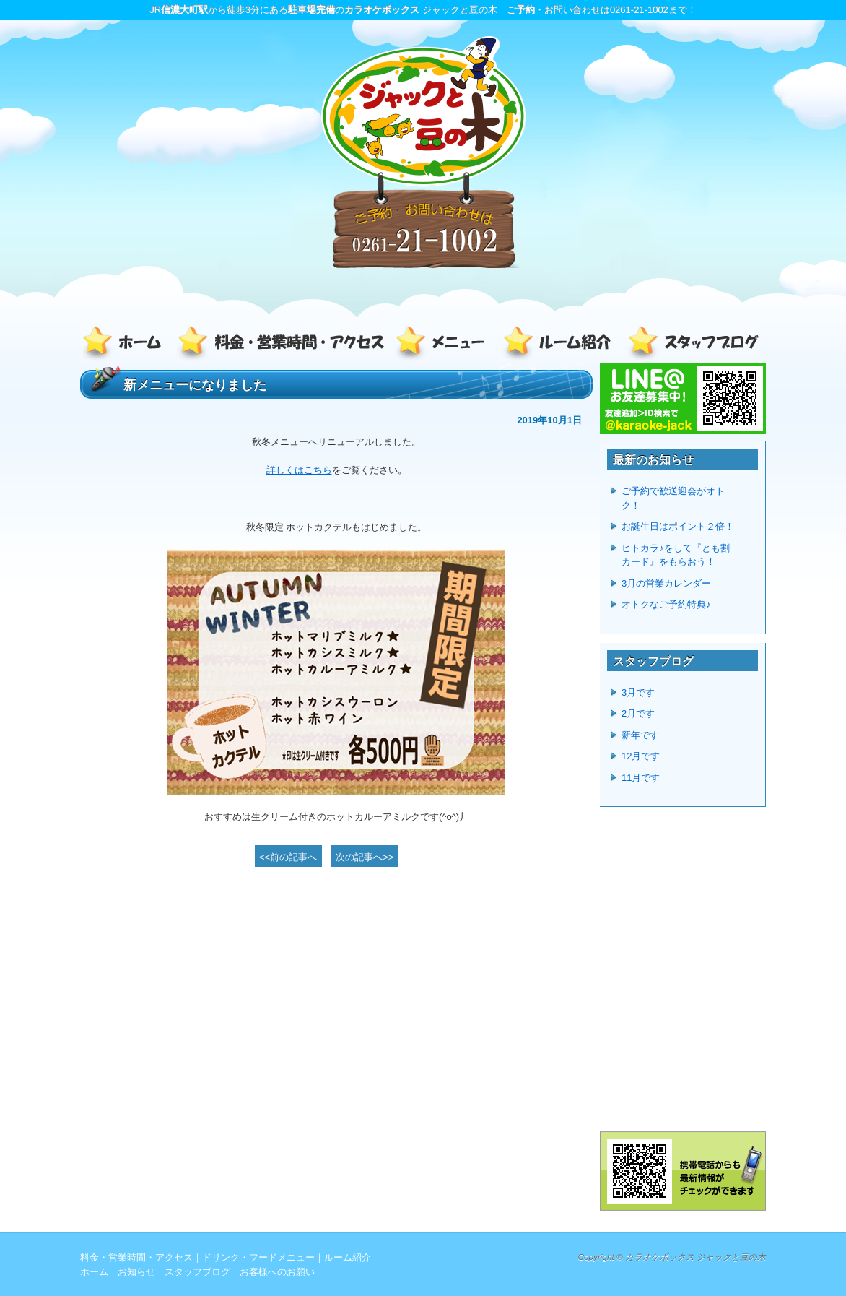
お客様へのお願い (277, 1271)
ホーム (127, 344)
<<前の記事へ (288, 857)
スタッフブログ (690, 344)
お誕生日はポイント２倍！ (678, 526)
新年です (640, 735)
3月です (638, 692)
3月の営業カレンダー (666, 583)
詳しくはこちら (299, 470)
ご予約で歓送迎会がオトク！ (673, 498)
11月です (641, 777)
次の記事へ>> (364, 857)
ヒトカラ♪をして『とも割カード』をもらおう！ (676, 555)
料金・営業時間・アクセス (282, 344)
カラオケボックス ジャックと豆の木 (695, 1256)
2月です (638, 713)
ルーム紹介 (560, 344)
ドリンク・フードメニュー (445, 344)
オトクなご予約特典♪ (666, 604)
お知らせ (136, 1271)
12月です (641, 756)
